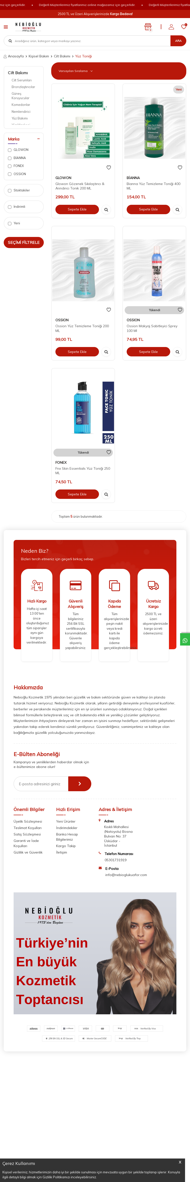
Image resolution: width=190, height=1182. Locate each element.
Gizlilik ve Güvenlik (28, 852)
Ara (178, 41)
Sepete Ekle (77, 209)
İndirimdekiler (66, 828)
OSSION (17, 174)
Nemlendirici (21, 112)
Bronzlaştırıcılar (23, 87)
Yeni (14, 223)
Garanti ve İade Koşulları (26, 843)
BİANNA (17, 158)
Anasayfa (14, 56)
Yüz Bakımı (20, 118)
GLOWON (18, 150)
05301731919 (115, 860)
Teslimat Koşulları (28, 828)
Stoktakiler (19, 190)
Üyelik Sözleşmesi (28, 821)
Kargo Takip (66, 846)
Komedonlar (21, 105)
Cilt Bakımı (62, 56)
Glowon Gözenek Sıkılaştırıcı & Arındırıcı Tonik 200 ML (79, 186)
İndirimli (16, 207)
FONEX (16, 166)
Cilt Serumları (22, 80)
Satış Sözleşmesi (27, 834)
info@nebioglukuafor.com (126, 875)
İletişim (61, 852)
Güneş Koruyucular (20, 96)
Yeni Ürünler (65, 821)
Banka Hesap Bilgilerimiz (67, 837)
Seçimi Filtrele (24, 242)
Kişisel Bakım (39, 56)
